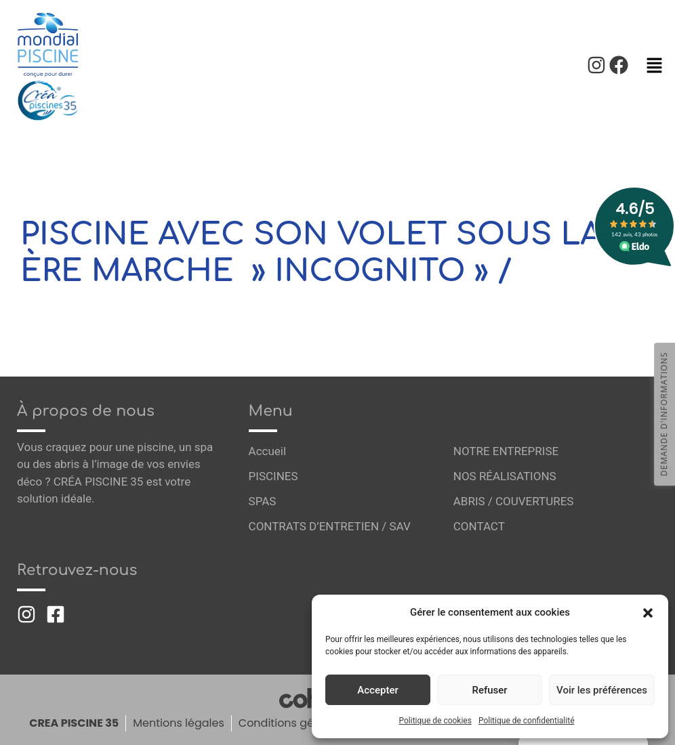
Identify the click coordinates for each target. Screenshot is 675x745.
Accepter (377, 690)
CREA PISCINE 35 (72, 723)
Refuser (489, 690)
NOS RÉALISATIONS (504, 476)
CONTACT (479, 526)
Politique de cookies (435, 720)
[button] (648, 612)
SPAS (263, 501)
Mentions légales (178, 723)
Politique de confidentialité (526, 720)
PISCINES (273, 476)
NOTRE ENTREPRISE (506, 451)
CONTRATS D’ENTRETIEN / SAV (330, 526)
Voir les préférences (601, 690)
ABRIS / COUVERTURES (513, 501)
